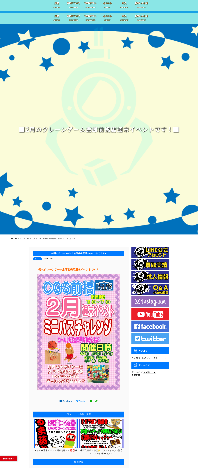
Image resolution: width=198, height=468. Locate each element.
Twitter (81, 401)
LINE (94, 401)
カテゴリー (136, 358)
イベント (38, 259)
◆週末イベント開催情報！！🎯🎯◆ (59, 450)
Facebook (66, 401)
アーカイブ (136, 372)
